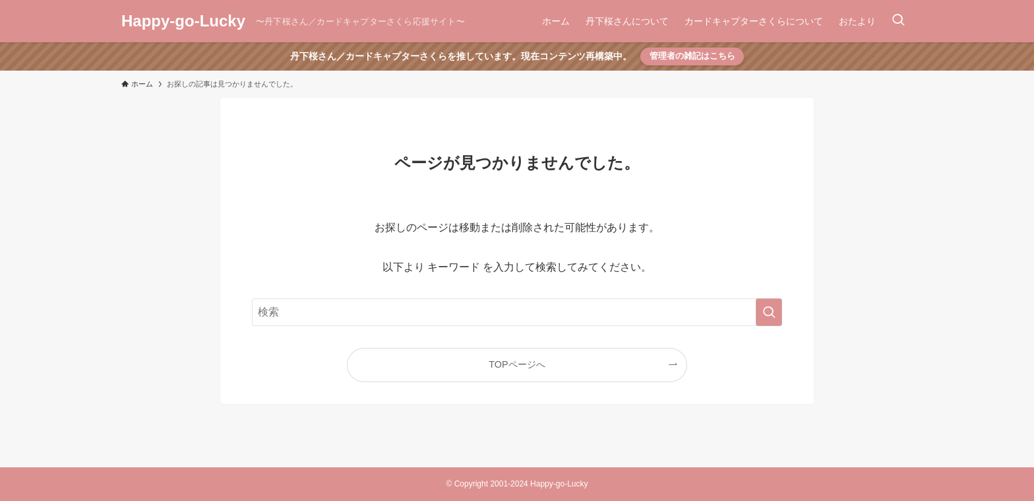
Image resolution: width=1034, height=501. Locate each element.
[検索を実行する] (769, 312)
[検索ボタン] (898, 21)
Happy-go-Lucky (183, 21)
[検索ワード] (517, 312)
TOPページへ (517, 364)
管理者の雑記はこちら (692, 56)
